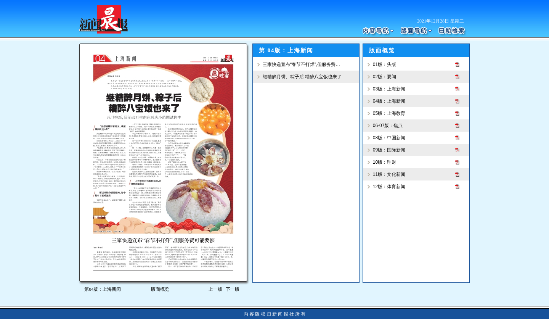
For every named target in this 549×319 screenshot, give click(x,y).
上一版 (215, 289)
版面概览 (160, 289)
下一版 (234, 289)
